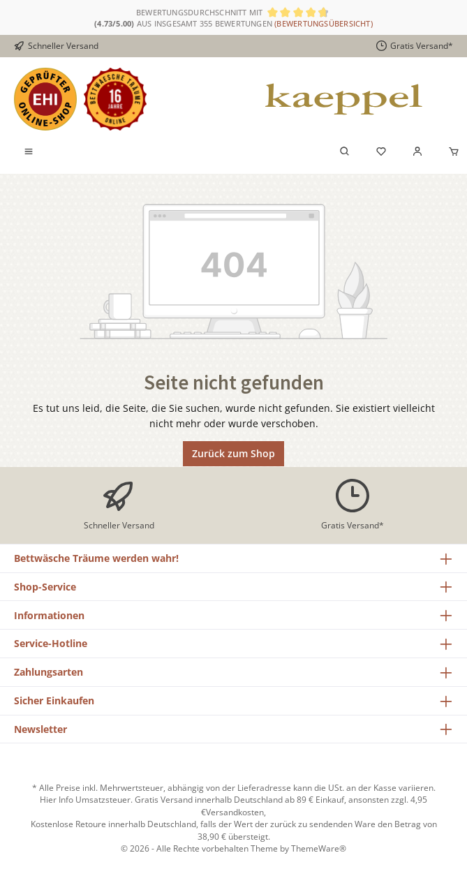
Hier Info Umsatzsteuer (85, 799)
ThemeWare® (318, 848)
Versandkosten (235, 811)
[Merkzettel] (381, 152)
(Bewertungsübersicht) (323, 23)
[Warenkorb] (449, 152)
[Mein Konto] (417, 152)
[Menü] (28, 152)
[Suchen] (344, 152)
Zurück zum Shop (233, 453)
